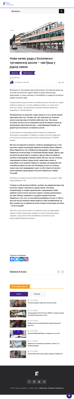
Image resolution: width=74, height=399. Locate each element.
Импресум (43, 388)
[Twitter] (17, 259)
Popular (37, 294)
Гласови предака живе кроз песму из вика (42, 303)
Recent (18, 294)
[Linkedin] (21, 259)
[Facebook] (12, 259)
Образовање (28, 73)
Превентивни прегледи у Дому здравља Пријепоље (45, 354)
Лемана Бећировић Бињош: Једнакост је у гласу (44, 333)
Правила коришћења (56, 388)
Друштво (15, 73)
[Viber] (26, 259)
